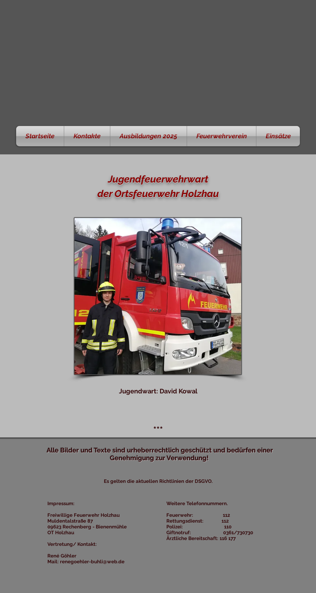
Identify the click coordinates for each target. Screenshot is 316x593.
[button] (87, 136)
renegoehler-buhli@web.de (92, 562)
